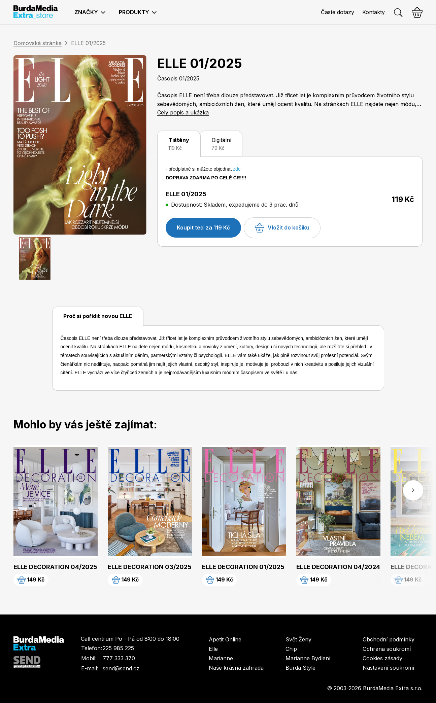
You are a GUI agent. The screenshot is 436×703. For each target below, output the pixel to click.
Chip (291, 648)
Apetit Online (225, 639)
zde (237, 169)
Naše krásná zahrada (236, 667)
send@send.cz (121, 668)
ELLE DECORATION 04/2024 (338, 566)
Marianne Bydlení (308, 658)
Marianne (221, 658)
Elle (213, 648)
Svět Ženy (298, 639)
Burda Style (300, 667)
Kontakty (373, 12)
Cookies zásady (382, 658)
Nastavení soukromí (388, 667)
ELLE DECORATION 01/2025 (243, 566)
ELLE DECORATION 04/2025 (55, 566)
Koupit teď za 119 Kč (203, 227)
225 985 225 (118, 648)
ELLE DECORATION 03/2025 (150, 566)
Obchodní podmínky (388, 639)
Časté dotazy (337, 12)
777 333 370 (119, 658)
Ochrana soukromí (387, 648)
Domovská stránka (37, 43)
